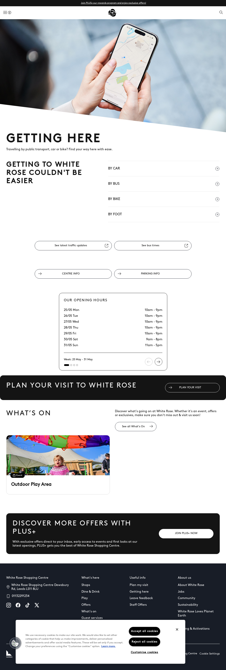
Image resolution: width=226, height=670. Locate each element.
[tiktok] (27, 605)
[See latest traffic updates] (73, 245)
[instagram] (8, 605)
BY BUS (163, 184)
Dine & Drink (90, 591)
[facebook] (18, 605)
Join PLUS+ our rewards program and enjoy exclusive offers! (113, 3)
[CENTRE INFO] (73, 274)
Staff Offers (138, 605)
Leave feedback (141, 598)
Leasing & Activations (194, 628)
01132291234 (20, 596)
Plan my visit (139, 585)
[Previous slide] (149, 362)
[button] (15, 643)
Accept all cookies (144, 631)
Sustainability (188, 605)
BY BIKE (163, 199)
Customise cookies (144, 652)
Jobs (181, 591)
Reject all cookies (144, 641)
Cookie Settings (210, 653)
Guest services (92, 618)
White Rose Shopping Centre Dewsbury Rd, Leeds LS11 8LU (40, 587)
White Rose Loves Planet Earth (196, 613)
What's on (88, 611)
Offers (85, 605)
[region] (100, 642)
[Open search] (221, 13)
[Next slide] (158, 362)
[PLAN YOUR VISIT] (192, 387)
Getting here (139, 591)
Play (84, 598)
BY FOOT (163, 214)
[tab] (66, 365)
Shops (85, 585)
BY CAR (163, 169)
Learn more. (108, 646)
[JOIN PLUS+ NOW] (186, 533)
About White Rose (191, 585)
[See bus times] (153, 245)
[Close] (177, 629)
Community (186, 598)
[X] (36, 605)
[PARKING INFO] (153, 274)
